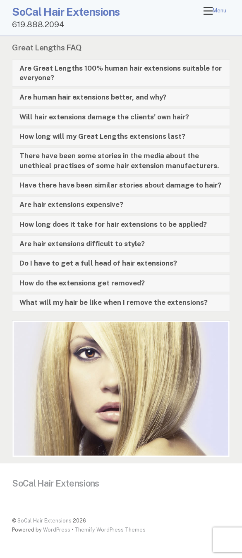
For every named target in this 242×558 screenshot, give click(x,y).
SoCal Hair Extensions (44, 521)
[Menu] (215, 11)
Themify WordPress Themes (110, 530)
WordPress (56, 530)
